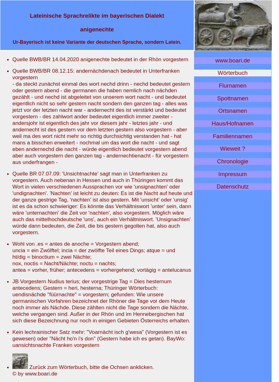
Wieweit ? (232, 148)
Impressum (232, 174)
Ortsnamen (232, 110)
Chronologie (232, 161)
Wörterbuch (232, 73)
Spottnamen (232, 98)
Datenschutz (233, 186)
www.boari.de (232, 60)
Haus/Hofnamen (233, 123)
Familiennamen (233, 136)
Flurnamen (232, 85)
